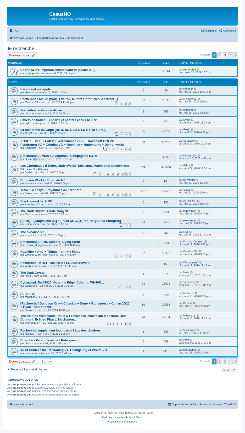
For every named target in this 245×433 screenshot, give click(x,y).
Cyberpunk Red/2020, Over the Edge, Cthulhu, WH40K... (62, 282)
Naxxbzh (30, 333)
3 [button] (225, 55)
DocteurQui (31, 159)
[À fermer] (27, 293)
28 (113, 173)
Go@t (28, 133)
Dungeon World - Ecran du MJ (42, 180)
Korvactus (31, 183)
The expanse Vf (32, 232)
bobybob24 (31, 322)
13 (123, 194)
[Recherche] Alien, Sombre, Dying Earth (50, 242)
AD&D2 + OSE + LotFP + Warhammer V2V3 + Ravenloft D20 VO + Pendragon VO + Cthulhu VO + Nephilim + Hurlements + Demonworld (72, 142)
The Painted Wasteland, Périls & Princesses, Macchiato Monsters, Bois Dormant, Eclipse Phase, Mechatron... (73, 317)
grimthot (29, 113)
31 (128, 173)
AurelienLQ (31, 204)
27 (108, 173)
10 (108, 194)
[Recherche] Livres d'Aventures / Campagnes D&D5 (59, 156)
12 (118, 194)
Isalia (28, 275)
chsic (28, 343)
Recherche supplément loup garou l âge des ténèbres (60, 330)
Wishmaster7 (32, 266)
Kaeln (28, 224)
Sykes (28, 193)
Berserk (29, 310)
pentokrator (190, 210)
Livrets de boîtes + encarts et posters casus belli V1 (59, 120)
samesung (31, 285)
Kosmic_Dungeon (35, 245)
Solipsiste (30, 147)
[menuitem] (14, 31)
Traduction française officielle (117, 417)
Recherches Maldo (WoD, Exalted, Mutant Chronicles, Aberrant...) (69, 99)
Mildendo (30, 296)
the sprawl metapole (35, 89)
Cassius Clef (32, 254)
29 (118, 173)
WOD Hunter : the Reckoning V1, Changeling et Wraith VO (63, 350)
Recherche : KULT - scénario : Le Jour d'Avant (55, 263)
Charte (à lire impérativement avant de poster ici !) (57, 70)
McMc (28, 214)
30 (123, 173)
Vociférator (189, 330)
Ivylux (28, 123)
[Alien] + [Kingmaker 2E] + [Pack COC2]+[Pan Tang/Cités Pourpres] (70, 221)
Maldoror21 (31, 102)
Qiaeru (139, 417)
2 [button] (220, 55)
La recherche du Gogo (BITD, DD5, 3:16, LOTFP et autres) (63, 130)
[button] (236, 55)
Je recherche (20, 48)
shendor (29, 92)
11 (113, 194)
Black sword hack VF (36, 201)
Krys (27, 235)
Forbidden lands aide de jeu (41, 110)
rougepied (31, 73)
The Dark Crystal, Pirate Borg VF (44, 211)
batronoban (31, 353)
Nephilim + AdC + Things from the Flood (50, 251)
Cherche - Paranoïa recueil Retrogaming (50, 340)
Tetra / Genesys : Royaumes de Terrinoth (50, 190)
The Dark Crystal (32, 272)
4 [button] (230, 55)
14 (128, 194)
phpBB (111, 413)
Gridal (28, 172)
